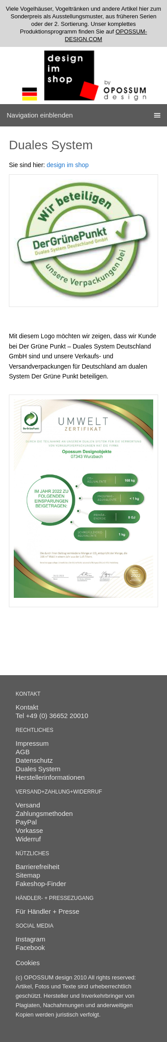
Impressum (32, 743)
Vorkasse (29, 830)
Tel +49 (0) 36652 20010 (52, 715)
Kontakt (27, 707)
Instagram (30, 939)
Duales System (38, 769)
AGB (23, 752)
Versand (28, 805)
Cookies (28, 962)
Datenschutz (34, 760)
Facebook (30, 947)
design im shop (68, 164)
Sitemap (28, 875)
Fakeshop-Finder (41, 883)
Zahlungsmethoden (44, 813)
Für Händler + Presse (47, 911)
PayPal (26, 822)
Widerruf (28, 839)
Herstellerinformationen (50, 777)
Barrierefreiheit (37, 866)
